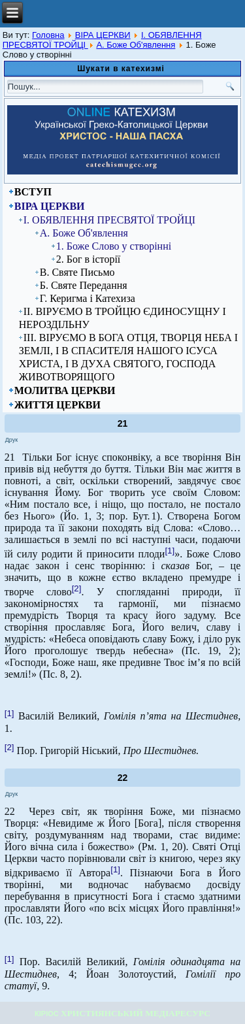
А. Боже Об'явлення (135, 45)
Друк (11, 440)
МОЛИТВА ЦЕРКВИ (65, 390)
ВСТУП (33, 191)
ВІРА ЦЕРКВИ (103, 35)
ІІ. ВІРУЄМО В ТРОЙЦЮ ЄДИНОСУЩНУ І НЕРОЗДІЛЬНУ (122, 318)
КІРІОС (47, 1013)
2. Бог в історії (88, 259)
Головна (48, 35)
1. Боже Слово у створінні (113, 246)
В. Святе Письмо (77, 272)
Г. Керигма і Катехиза (87, 298)
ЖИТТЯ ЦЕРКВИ (57, 404)
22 (123, 777)
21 (123, 423)
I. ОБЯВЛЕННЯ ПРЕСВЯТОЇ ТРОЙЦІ (109, 219)
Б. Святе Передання (83, 285)
